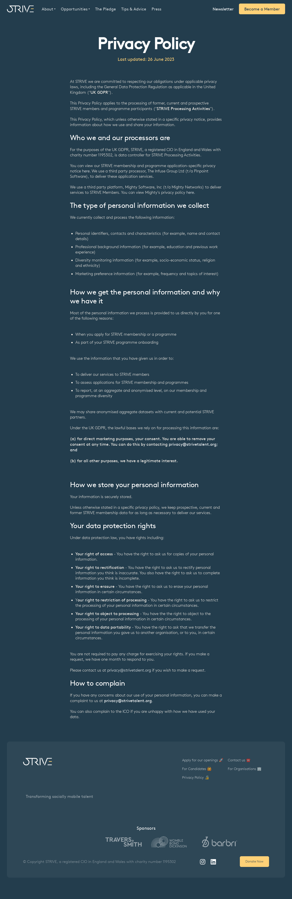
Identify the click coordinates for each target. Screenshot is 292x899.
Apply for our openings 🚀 (202, 760)
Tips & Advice (133, 9)
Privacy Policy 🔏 (195, 777)
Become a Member (262, 9)
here (86, 171)
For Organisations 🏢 (244, 769)
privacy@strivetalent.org (129, 670)
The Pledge (105, 9)
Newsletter (223, 9)
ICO (126, 711)
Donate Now (254, 861)
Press (156, 9)
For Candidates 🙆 (197, 769)
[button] (49, 9)
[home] (20, 8)
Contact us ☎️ (239, 760)
